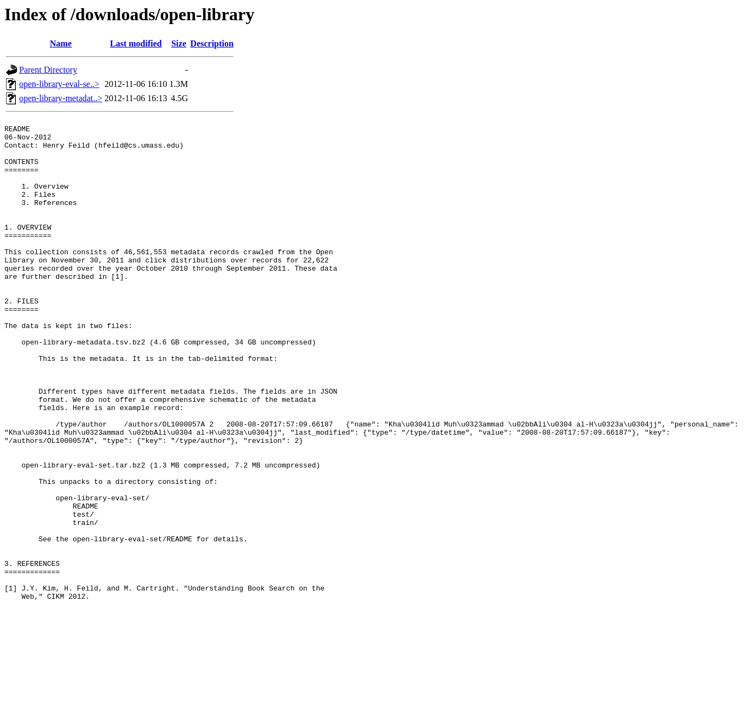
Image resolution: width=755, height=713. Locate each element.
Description (212, 43)
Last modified (136, 43)
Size (179, 43)
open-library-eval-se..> (59, 84)
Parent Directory (48, 69)
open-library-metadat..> (60, 98)
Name (61, 43)
